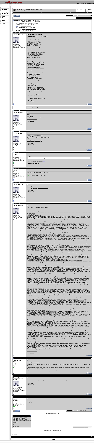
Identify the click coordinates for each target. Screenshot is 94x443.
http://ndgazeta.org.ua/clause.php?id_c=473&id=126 (38, 137)
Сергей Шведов (18, 35)
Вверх (92, 436)
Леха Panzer (17, 360)
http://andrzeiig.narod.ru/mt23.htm (38, 98)
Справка (31, 12)
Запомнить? (89, 9)
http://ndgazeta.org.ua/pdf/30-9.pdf (34, 141)
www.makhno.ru (84, 436)
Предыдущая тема (48, 413)
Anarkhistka (29, 107)
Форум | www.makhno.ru (18, 9)
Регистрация (19, 12)
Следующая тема (56, 413)
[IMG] (14, 423)
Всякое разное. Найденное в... (27, 20)
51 (83, 15)
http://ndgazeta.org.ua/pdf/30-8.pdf (34, 139)
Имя (77, 9)
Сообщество (44, 12)
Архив (89, 436)
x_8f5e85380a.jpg (33, 175)
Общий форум (27, 9)
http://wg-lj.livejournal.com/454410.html (39, 188)
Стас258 (15, 154)
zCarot (54, 439)
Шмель (15, 170)
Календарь (58, 12)
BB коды (14, 422)
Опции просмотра (87, 17)
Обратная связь (77, 436)
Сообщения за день (74, 12)
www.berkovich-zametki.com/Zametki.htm (36, 349)
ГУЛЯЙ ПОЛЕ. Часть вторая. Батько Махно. (37, 117)
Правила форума (16, 426)
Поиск (88, 12)
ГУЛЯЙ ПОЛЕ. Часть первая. (33, 116)
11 (81, 15)
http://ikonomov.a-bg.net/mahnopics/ (35, 368)
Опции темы (78, 17)
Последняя (87, 15)
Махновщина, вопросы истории (36, 9)
